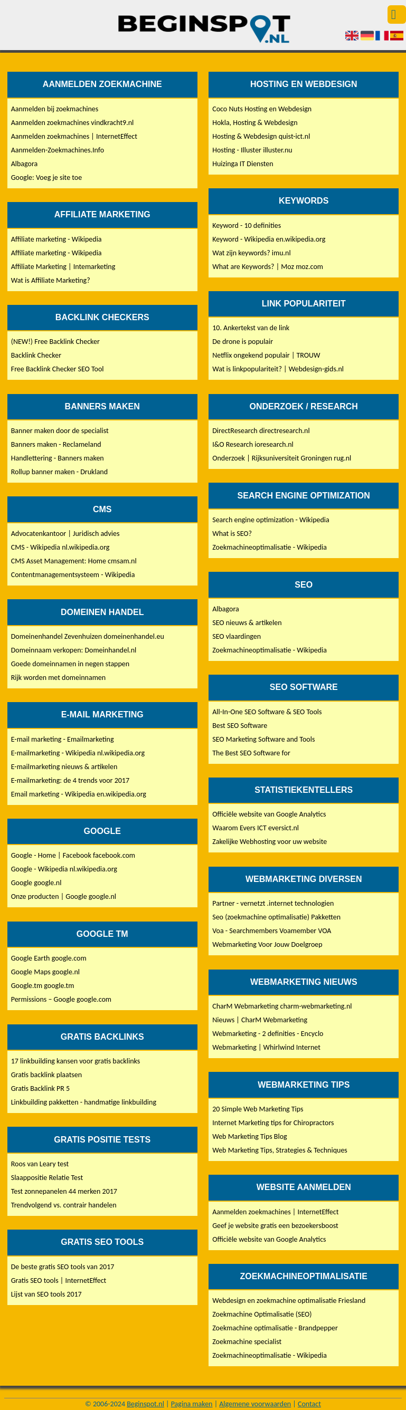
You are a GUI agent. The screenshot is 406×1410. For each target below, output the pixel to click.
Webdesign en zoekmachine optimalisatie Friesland (288, 1300)
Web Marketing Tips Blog (249, 1136)
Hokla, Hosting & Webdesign (254, 122)
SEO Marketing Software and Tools (263, 739)
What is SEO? (232, 533)
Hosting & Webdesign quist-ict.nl (261, 136)
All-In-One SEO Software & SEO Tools (267, 711)
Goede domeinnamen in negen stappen (70, 663)
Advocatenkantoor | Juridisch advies (65, 533)
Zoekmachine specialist (246, 1341)
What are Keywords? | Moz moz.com (267, 266)
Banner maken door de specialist (60, 430)
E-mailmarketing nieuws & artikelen (64, 766)
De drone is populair (242, 341)
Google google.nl (36, 882)
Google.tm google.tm (42, 985)
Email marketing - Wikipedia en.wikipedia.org (78, 794)
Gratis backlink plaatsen (46, 1074)
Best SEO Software (239, 725)
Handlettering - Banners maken (57, 458)
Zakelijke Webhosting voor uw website (269, 841)
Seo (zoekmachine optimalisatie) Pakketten (276, 917)
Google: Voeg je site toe (46, 177)
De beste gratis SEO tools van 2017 (63, 1266)
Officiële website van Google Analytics (269, 814)
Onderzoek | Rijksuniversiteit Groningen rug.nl (281, 458)
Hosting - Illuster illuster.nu (252, 150)
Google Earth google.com (49, 958)
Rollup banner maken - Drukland (59, 471)
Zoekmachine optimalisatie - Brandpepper (275, 1327)
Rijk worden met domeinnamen (58, 677)
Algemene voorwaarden (255, 1403)
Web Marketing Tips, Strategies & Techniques (279, 1150)
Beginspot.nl (145, 1403)
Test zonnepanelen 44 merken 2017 (64, 1191)
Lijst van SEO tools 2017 (46, 1294)
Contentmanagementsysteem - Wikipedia (73, 574)
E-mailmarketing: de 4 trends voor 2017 (70, 780)
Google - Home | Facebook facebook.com (73, 855)
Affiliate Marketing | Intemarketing (63, 266)
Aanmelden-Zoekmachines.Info (57, 150)
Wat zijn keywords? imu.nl (251, 252)
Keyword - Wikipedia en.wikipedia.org (268, 239)
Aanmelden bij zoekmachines (55, 108)
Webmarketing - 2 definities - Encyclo (267, 1033)
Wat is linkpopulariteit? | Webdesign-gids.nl (278, 369)
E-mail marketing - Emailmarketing (62, 739)
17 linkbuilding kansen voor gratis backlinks (75, 1061)
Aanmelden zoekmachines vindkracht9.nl (72, 122)
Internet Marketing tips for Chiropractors (273, 1122)
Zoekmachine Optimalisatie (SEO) (261, 1314)
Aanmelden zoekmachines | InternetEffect (74, 136)
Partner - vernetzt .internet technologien (273, 903)
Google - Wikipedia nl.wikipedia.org (64, 869)
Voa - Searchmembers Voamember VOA (271, 930)
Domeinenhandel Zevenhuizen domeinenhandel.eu (87, 636)
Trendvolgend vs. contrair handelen (64, 1205)
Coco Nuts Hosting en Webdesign (261, 108)
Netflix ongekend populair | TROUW (266, 355)
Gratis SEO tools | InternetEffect (59, 1280)
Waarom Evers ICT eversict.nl (255, 827)
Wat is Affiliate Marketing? (50, 280)
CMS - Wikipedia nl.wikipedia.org (60, 547)
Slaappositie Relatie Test (47, 1177)
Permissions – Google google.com (61, 999)
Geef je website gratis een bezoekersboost (275, 1225)
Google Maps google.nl (45, 971)
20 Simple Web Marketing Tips (257, 1109)
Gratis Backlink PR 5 (40, 1088)
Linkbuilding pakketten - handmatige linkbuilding (83, 1102)
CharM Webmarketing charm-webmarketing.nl (282, 1006)
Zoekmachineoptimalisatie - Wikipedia (269, 547)
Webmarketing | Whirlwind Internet (266, 1047)
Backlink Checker (36, 355)
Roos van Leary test (40, 1163)
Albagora (24, 163)
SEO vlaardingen (236, 636)
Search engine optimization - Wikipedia (270, 519)
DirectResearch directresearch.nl (260, 430)
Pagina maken (192, 1403)
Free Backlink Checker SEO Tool (57, 369)
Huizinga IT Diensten (242, 163)
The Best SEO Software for (251, 753)
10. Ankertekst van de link (250, 327)
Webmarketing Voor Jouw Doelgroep (267, 944)
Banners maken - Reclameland (56, 444)
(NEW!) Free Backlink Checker (55, 341)
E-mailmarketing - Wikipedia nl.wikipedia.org (78, 753)
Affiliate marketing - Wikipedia (56, 239)
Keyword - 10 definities (246, 225)
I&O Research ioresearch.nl (253, 444)
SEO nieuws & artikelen (246, 622)
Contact (309, 1403)
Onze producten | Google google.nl (63, 896)
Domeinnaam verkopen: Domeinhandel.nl (74, 650)
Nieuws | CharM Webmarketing (259, 1019)
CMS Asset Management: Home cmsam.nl (74, 561)
